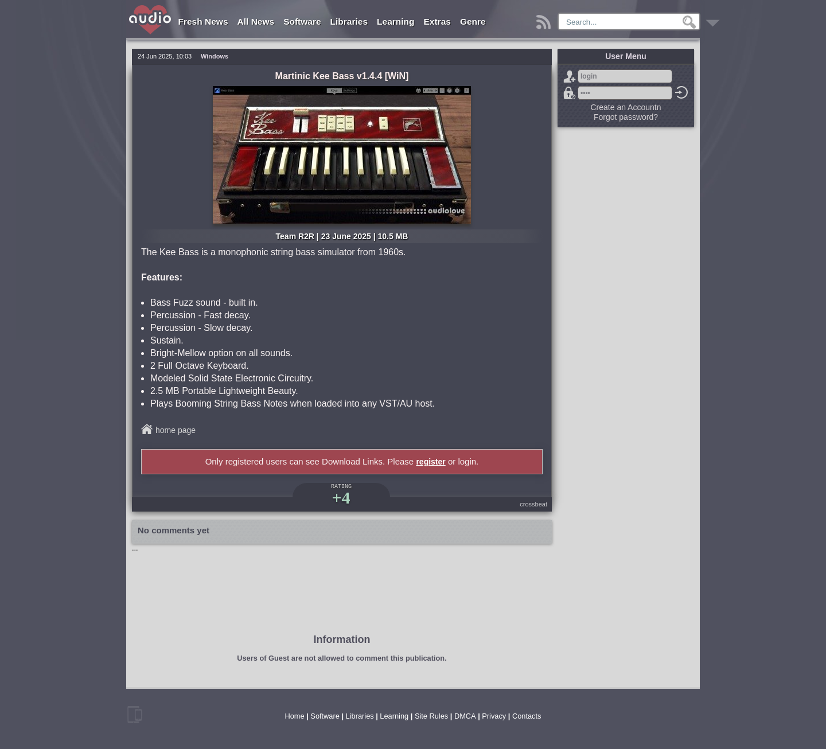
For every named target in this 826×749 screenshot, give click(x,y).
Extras (437, 21)
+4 (341, 497)
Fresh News (203, 21)
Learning (395, 21)
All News (256, 21)
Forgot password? (569, 93)
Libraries (349, 21)
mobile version (134, 714)
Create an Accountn (626, 107)
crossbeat (533, 504)
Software (302, 21)
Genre (473, 21)
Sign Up (569, 76)
